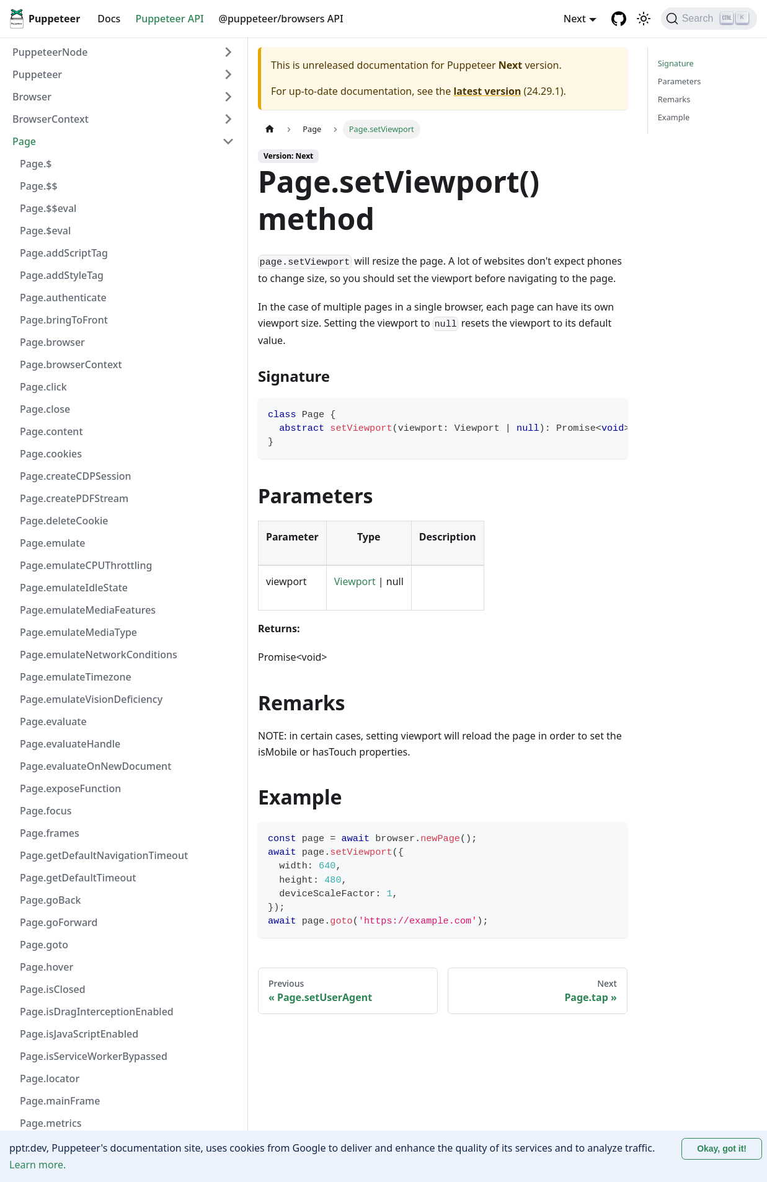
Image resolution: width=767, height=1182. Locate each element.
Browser (31, 97)
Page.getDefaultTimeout (78, 877)
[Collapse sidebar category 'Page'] (228, 141)
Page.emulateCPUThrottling (86, 565)
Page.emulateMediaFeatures (88, 610)
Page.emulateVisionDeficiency (91, 699)
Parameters (679, 81)
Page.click (43, 387)
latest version (487, 91)
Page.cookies (51, 454)
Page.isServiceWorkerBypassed (93, 1056)
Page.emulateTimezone (75, 677)
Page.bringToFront (64, 320)
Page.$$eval (48, 208)
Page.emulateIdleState (74, 587)
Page (24, 141)
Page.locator (49, 1078)
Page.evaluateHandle (70, 744)
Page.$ (36, 163)
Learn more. (37, 1164)
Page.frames (49, 833)
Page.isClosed (53, 989)
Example (673, 117)
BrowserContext (50, 119)
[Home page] (270, 129)
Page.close (45, 409)
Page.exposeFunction (70, 788)
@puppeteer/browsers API (281, 18)
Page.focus (46, 811)
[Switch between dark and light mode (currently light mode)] (644, 19)
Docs (108, 18)
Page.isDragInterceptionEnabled (97, 1011)
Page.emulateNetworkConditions (98, 654)
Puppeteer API (169, 18)
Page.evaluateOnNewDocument (95, 766)
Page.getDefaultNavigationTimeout (104, 855)
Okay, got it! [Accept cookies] (722, 1148)
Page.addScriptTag (64, 253)
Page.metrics (51, 1123)
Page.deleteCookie (64, 520)
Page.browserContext (71, 364)
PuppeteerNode (49, 52)
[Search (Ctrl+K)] (709, 18)
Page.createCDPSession (75, 476)
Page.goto (44, 944)
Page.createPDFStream (74, 498)
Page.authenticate (63, 297)
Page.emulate (53, 543)
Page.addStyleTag (62, 275)
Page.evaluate (53, 721)
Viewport (355, 581)
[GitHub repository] (619, 19)
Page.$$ (39, 186)
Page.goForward (59, 922)
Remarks (674, 99)
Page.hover (46, 967)
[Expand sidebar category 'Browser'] (228, 97)
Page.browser (52, 342)
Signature (676, 63)
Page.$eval (45, 230)
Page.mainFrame (60, 1101)
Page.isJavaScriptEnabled (79, 1034)
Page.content (51, 431)
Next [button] (575, 18)
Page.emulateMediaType (78, 632)
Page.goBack (50, 900)
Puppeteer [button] (37, 74)
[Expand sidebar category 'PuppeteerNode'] (228, 52)
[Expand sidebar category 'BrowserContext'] (228, 119)
